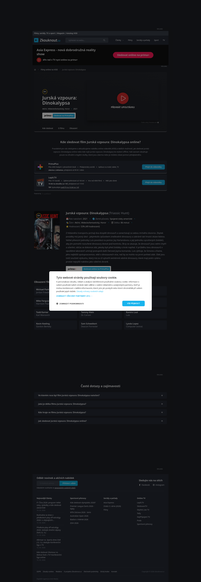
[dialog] (100, 291)
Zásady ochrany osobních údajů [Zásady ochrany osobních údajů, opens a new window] (90, 291)
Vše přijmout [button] (133, 303)
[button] (100, 296)
